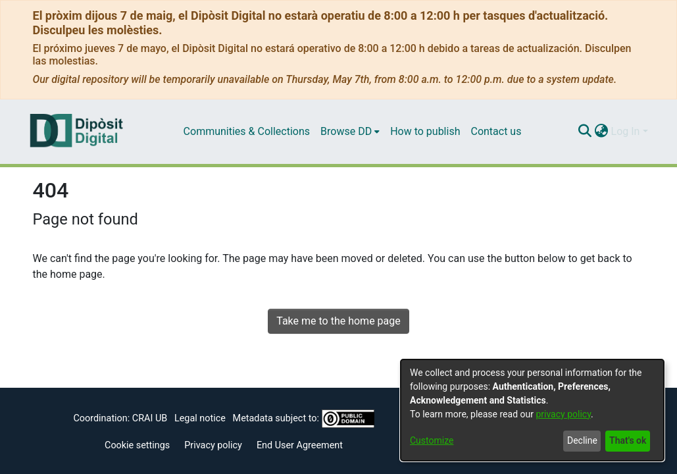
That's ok (627, 440)
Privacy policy (213, 445)
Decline (582, 440)
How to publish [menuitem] (425, 131)
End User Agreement (300, 445)
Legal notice (200, 418)
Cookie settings (137, 445)
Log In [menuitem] (625, 131)
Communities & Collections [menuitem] (247, 131)
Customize (431, 440)
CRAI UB (149, 418)
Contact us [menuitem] (495, 131)
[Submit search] (585, 132)
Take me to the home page (338, 321)
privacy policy (563, 414)
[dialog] (532, 410)
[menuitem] (350, 131)
